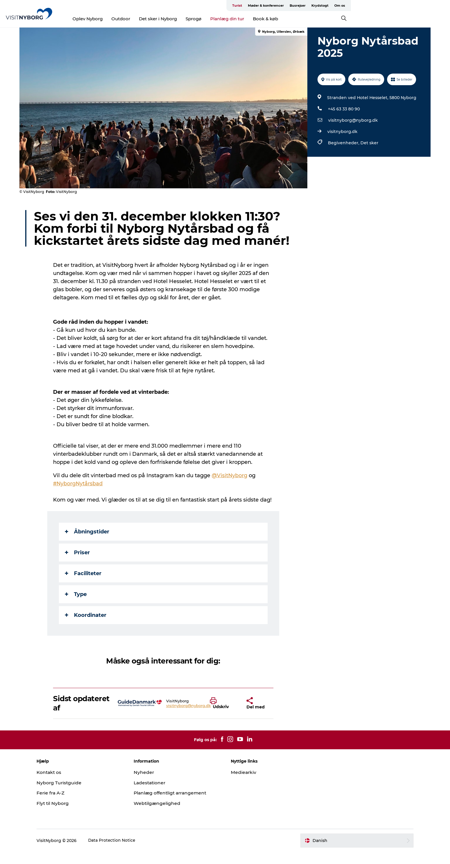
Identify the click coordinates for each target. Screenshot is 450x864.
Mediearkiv (244, 784)
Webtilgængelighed (161, 815)
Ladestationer (154, 795)
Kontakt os (58, 784)
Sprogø (243, 18)
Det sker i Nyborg (208, 18)
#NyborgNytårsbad (79, 496)
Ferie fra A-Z (60, 805)
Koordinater (86, 627)
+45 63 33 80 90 (343, 109)
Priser (78, 565)
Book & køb (315, 18)
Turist (321, 5)
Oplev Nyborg (137, 18)
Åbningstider (88, 544)
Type (76, 606)
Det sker (369, 142)
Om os (424, 5)
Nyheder (148, 784)
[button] (224, 716)
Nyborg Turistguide (68, 795)
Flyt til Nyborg (61, 815)
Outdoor (170, 18)
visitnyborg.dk (342, 131)
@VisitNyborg (230, 487)
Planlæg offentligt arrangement (176, 805)
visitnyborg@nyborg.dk (352, 120)
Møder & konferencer (350, 5)
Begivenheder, (343, 142)
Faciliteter (84, 585)
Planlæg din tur (277, 18)
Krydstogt (404, 5)
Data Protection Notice (121, 852)
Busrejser (382, 5)
